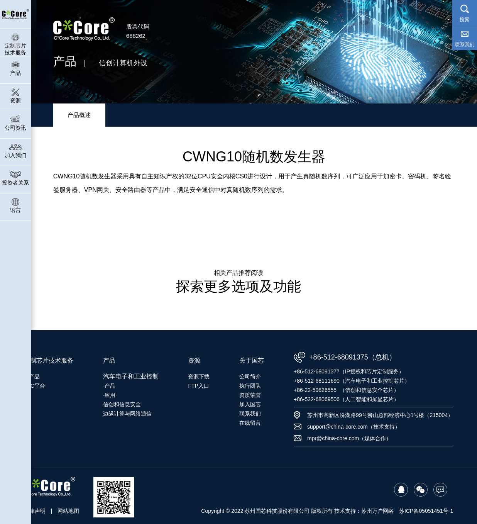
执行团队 (250, 386)
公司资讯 (15, 123)
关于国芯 (251, 360)
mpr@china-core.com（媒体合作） (349, 438)
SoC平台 (34, 386)
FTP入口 (198, 386)
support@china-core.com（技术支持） (353, 427)
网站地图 (68, 511)
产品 (15, 68)
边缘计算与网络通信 (127, 413)
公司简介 (250, 376)
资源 (15, 95)
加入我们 (15, 150)
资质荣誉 (250, 395)
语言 (15, 205)
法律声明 (35, 511)
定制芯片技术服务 (15, 44)
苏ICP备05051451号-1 (426, 511)
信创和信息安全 (122, 404)
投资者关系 (15, 178)
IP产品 (32, 376)
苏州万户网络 (377, 511)
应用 (110, 395)
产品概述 (79, 115)
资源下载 (199, 376)
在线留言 (250, 423)
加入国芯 (250, 404)
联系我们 (250, 413)
